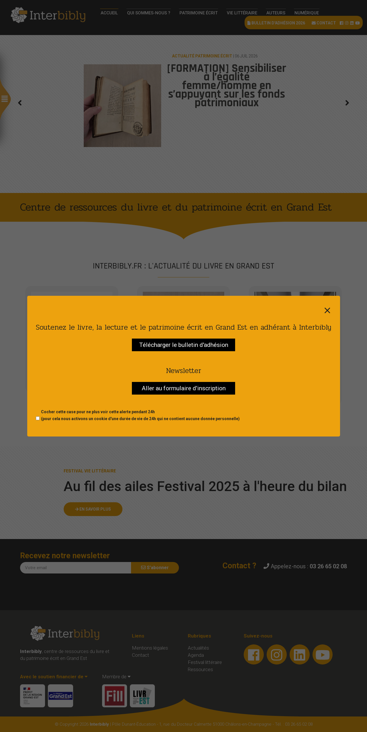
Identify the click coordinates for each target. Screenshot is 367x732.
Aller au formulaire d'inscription (184, 388)
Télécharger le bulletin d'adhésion (183, 344)
